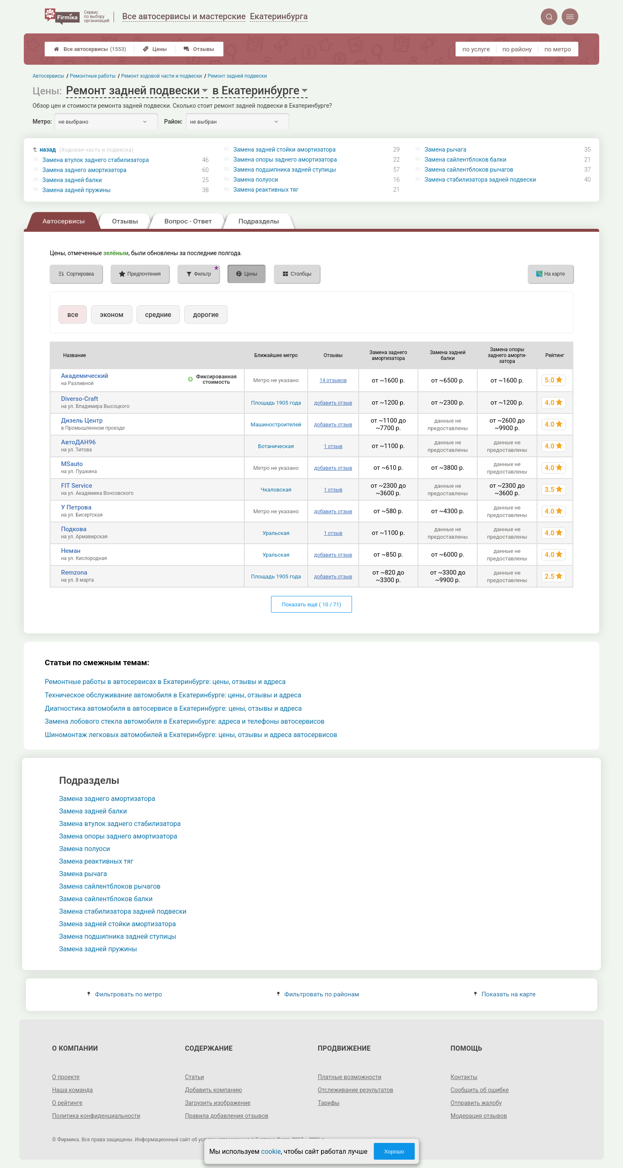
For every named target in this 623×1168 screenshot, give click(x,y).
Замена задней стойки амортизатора (284, 149)
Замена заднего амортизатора (85, 170)
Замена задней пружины (77, 190)
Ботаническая (276, 446)
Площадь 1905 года (276, 403)
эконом (111, 315)
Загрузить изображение (218, 1103)
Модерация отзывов (479, 1115)
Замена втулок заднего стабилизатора (96, 160)
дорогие (205, 315)
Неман (71, 551)
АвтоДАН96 (78, 442)
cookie (271, 1151)
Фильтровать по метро (124, 994)
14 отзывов (333, 380)
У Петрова (76, 507)
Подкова (73, 529)
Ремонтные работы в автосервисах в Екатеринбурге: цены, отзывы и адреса (165, 682)
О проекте (66, 1077)
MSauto (72, 464)
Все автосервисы (90, 49)
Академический (84, 376)
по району (517, 49)
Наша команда (72, 1090)
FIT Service (76, 485)
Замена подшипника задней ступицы (284, 169)
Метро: (42, 121)
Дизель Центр (82, 420)
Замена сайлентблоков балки (466, 159)
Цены (155, 49)
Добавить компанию (213, 1090)
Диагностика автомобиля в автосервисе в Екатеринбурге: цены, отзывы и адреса (173, 708)
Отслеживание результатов (355, 1090)
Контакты (464, 1077)
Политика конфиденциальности (96, 1115)
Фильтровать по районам (318, 994)
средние (158, 315)
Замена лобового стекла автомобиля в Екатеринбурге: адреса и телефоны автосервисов (184, 721)
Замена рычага (445, 149)
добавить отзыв (333, 403)
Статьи (194, 1077)
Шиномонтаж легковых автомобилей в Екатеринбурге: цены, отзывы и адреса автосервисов (191, 735)
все (72, 315)
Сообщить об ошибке (480, 1090)
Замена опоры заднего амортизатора (285, 159)
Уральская (276, 533)
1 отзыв (333, 446)
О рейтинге (67, 1103)
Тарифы (328, 1103)
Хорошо (394, 1151)
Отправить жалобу (476, 1103)
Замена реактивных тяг (266, 190)
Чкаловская (276, 489)
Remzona (74, 572)
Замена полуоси (255, 179)
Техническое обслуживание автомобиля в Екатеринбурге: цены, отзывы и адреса (173, 695)
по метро (557, 49)
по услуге (476, 49)
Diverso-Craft (79, 399)
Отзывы (199, 49)
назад (87, 150)
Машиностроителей (276, 424)
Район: (173, 121)
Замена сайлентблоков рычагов (469, 169)
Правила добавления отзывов (226, 1115)
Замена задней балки (72, 180)
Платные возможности (349, 1077)
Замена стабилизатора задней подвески (480, 179)
